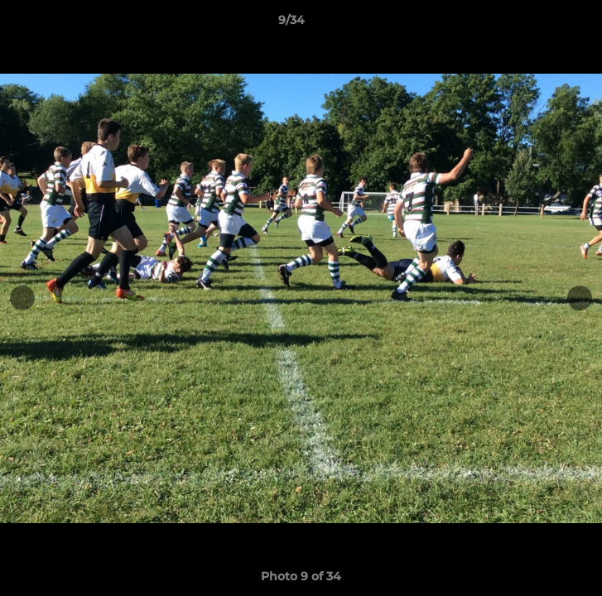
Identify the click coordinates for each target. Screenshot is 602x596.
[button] (542, 24)
